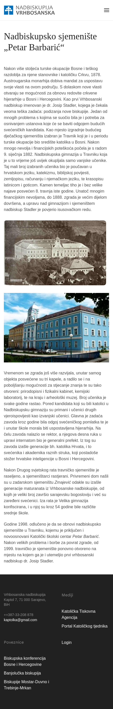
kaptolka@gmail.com (20, 620)
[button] (106, 10)
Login (67, 642)
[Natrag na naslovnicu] (29, 10)
